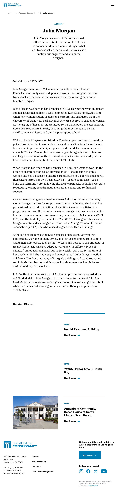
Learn (10, 13)
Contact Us (37, 466)
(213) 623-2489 (16, 467)
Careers (35, 456)
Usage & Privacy (93, 485)
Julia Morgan (48, 13)
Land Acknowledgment (42, 471)
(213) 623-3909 (14, 470)
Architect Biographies (27, 13)
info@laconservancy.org (14, 473)
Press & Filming (39, 461)
